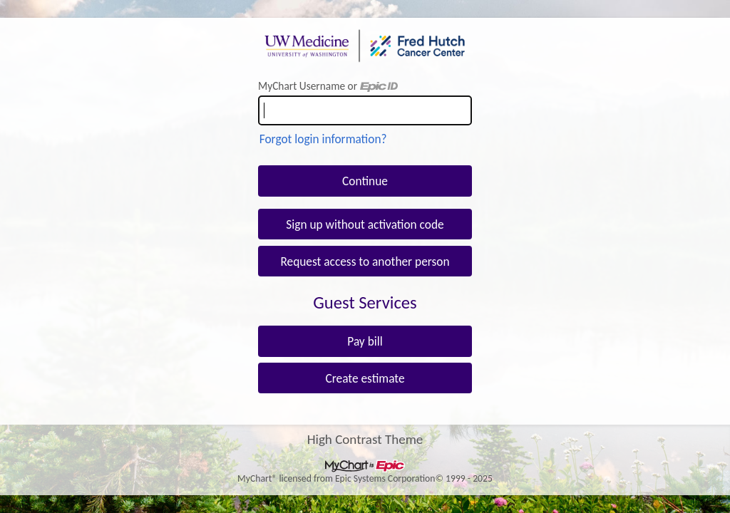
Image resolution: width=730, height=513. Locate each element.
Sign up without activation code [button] (364, 224)
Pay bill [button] (364, 341)
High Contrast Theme (365, 438)
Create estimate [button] (364, 378)
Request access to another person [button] (364, 261)
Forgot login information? (323, 139)
